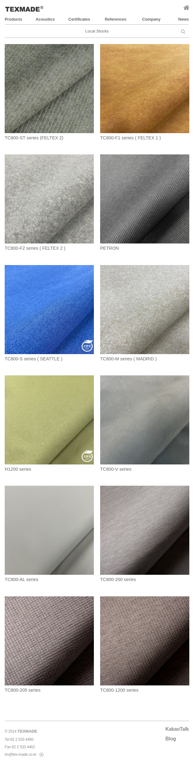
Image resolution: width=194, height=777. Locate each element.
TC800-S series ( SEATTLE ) (33, 358)
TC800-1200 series (119, 690)
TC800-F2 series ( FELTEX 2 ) (35, 248)
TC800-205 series (22, 690)
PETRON (109, 248)
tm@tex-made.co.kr (20, 754)
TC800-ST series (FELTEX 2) (34, 137)
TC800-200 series (118, 579)
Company (151, 19)
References (115, 19)
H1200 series (18, 469)
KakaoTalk (175, 729)
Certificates (79, 19)
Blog (170, 738)
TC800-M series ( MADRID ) (128, 358)
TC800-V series (115, 469)
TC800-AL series (21, 579)
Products (13, 19)
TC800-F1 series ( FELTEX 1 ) (130, 137)
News (183, 19)
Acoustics (45, 19)
